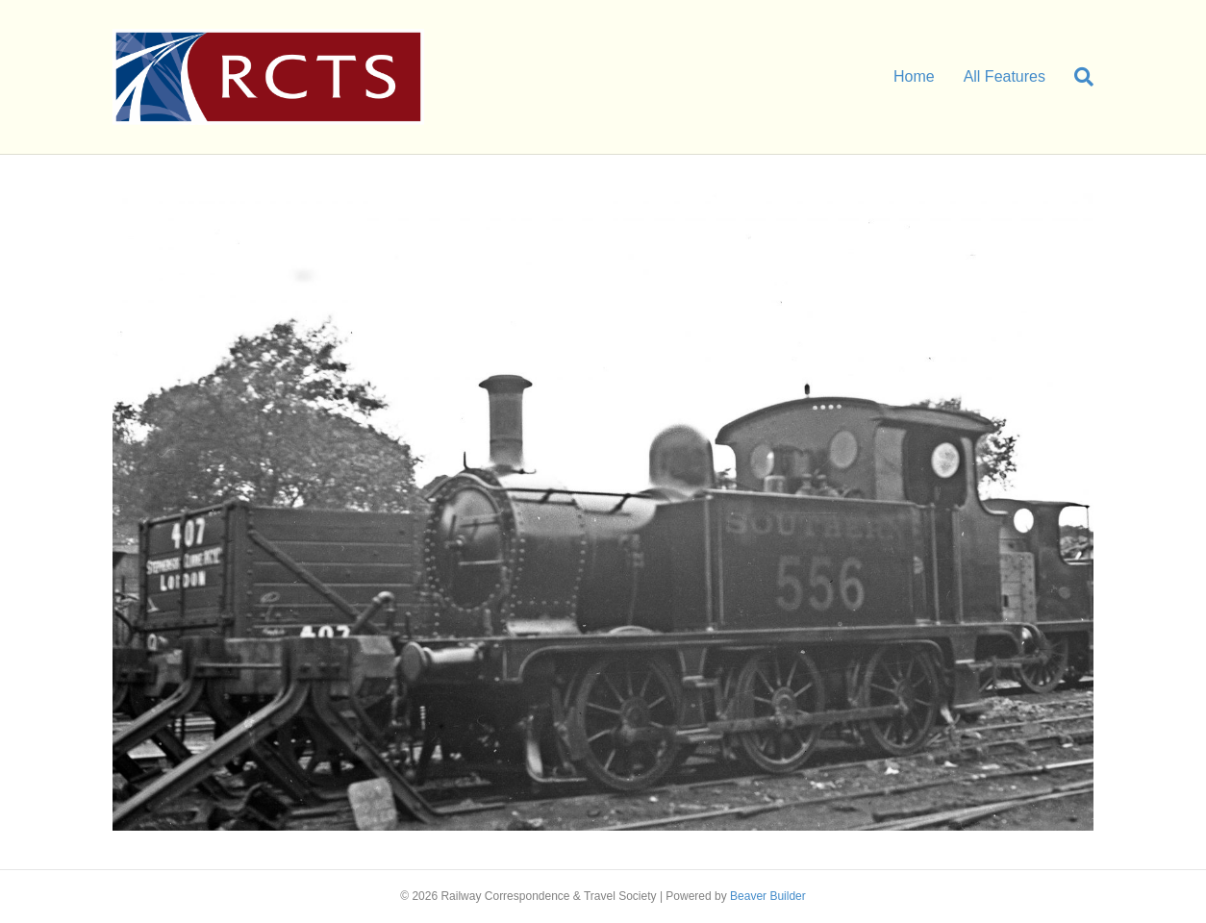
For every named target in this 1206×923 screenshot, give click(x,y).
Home (914, 76)
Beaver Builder (768, 896)
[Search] (1076, 77)
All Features (1004, 76)
